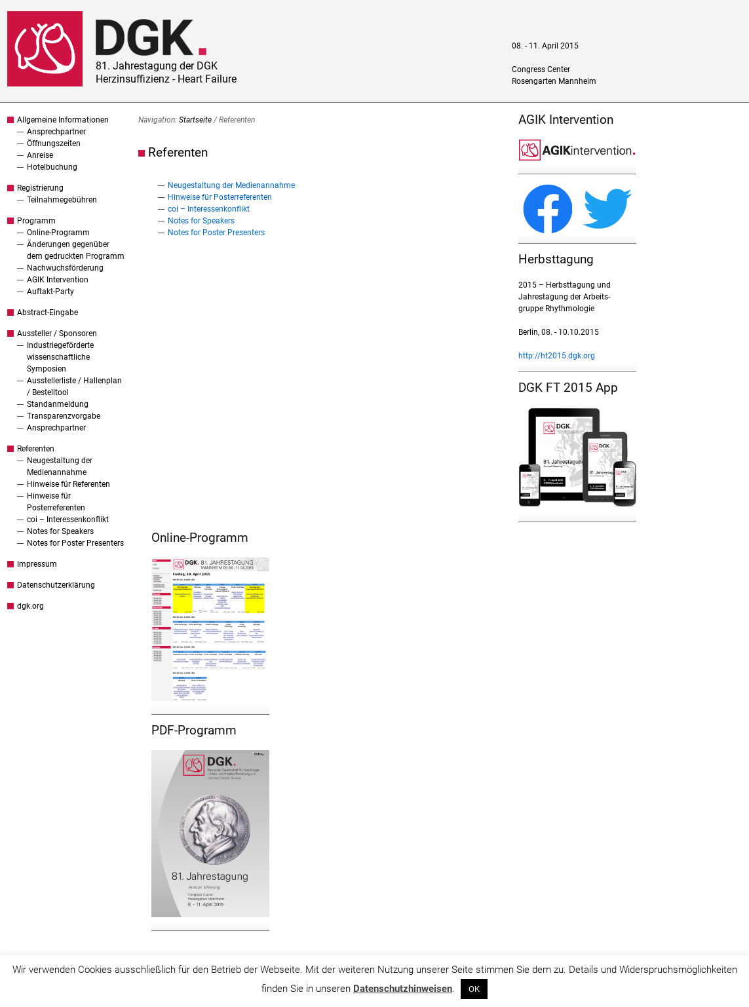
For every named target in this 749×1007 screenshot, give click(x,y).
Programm (36, 220)
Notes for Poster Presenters (75, 543)
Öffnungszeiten (54, 143)
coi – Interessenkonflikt (68, 519)
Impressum (37, 564)
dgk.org (30, 606)
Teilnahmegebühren (62, 199)
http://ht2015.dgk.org (556, 355)
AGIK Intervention (57, 279)
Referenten (35, 448)
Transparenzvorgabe (63, 416)
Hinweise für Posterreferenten (220, 197)
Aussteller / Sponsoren (57, 333)
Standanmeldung (57, 404)
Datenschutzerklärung (56, 585)
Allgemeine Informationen (63, 119)
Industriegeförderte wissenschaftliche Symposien (60, 357)
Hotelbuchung (52, 167)
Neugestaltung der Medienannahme (231, 185)
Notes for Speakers (60, 531)
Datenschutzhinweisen (402, 989)
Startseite (195, 119)
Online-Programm (58, 232)
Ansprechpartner (56, 131)
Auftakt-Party (50, 291)
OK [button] (474, 989)
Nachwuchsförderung (65, 268)
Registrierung (40, 188)
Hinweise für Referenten (68, 484)
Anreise (40, 155)
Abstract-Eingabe (47, 312)
